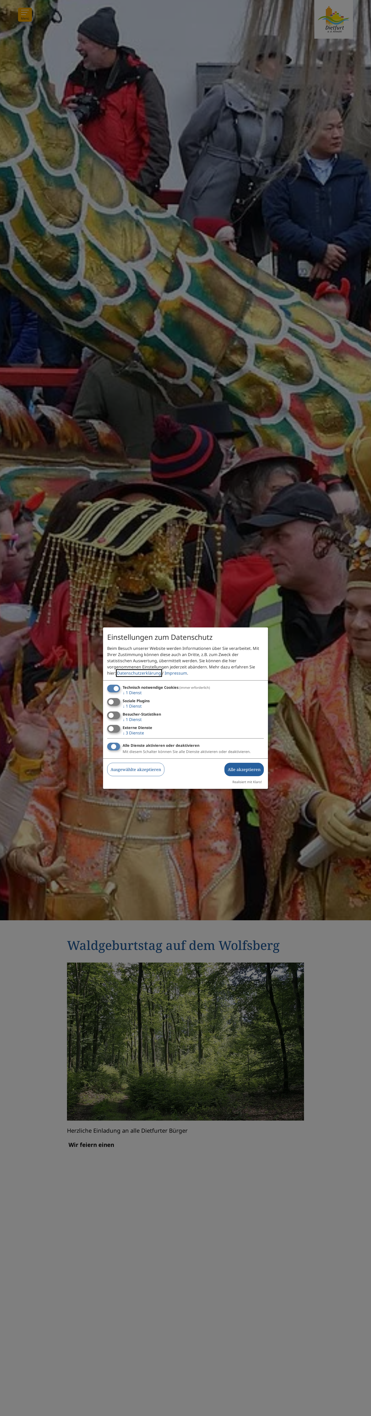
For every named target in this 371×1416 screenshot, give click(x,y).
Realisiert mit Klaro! (247, 782)
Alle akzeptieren (244, 769)
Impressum (176, 673)
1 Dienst (132, 692)
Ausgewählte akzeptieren (136, 769)
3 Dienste (133, 733)
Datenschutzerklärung (139, 673)
